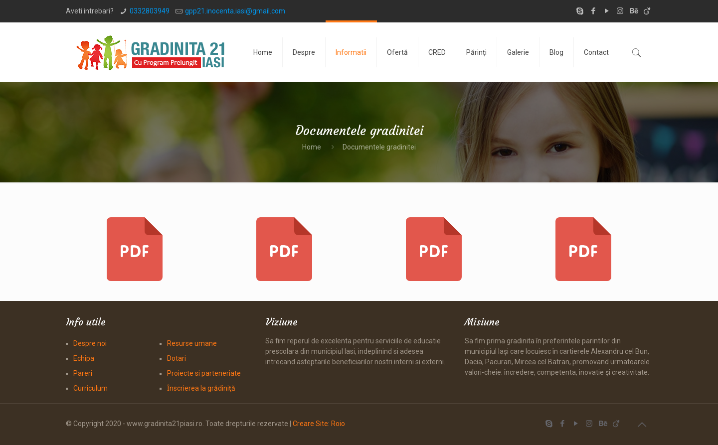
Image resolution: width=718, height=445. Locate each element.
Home (311, 147)
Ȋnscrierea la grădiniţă (201, 388)
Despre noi (90, 343)
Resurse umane (192, 343)
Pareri (82, 373)
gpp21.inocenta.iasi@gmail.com (235, 11)
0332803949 (150, 11)
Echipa (83, 358)
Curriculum (90, 388)
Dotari (176, 358)
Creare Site (310, 424)
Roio (338, 424)
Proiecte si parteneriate (204, 373)
